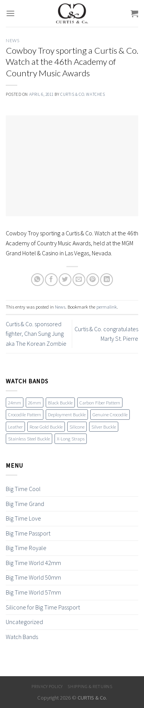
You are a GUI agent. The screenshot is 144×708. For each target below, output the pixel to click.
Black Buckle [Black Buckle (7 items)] (60, 402)
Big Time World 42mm (33, 563)
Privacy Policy (47, 686)
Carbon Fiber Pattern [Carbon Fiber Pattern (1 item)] (99, 402)
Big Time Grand (25, 504)
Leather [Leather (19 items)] (15, 427)
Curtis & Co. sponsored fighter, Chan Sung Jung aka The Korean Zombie (36, 333)
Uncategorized (24, 622)
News (12, 40)
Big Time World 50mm (33, 577)
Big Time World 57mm (33, 592)
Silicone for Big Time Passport (43, 607)
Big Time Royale (26, 548)
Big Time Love (23, 518)
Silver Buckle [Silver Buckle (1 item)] (103, 427)
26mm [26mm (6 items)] (34, 402)
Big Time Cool (23, 489)
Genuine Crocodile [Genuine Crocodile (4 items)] (110, 414)
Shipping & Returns (90, 686)
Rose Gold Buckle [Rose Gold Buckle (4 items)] (46, 427)
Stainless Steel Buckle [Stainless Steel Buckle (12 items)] (29, 438)
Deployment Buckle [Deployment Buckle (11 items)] (67, 414)
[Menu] (10, 13)
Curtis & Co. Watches (82, 94)
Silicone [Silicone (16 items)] (77, 427)
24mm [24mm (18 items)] (14, 402)
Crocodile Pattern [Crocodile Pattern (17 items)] (24, 414)
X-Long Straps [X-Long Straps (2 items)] (70, 438)
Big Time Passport (28, 533)
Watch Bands (22, 637)
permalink (106, 307)
